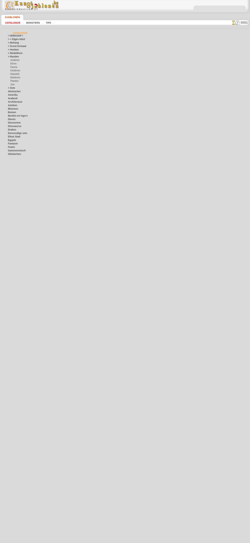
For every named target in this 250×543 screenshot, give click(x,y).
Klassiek (14, 74)
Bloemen (12, 109)
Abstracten (13, 92)
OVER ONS (107, 487)
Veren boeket (78, 375)
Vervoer (11, 325)
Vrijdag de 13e (14, 332)
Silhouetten (13, 290)
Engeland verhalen (19, 186)
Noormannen (14, 262)
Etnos (13, 64)
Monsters (30, 23)
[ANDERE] (15, 360)
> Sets (11, 88)
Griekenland (13, 158)
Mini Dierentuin (17, 203)
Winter (11, 342)
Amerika (12, 95)
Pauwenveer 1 (78, 350)
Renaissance (14, 283)
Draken (11, 130)
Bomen (11, 112)
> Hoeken (12, 50)
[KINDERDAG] (17, 370)
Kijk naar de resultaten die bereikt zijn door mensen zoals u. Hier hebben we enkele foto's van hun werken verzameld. (231, 178)
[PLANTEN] (15, 377)
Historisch (13, 165)
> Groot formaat (15, 46)
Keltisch (12, 231)
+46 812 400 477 (129, 495)
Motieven (14, 78)
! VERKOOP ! (14, 36)
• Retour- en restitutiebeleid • (125, 512)
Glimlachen (13, 154)
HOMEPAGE (92, 487)
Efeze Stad (13, 137)
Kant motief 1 (78, 273)
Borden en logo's (16, 116)
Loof (10, 252)
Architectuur (14, 102)
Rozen (11, 286)
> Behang (12, 43)
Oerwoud (12, 269)
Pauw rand (76, 324)
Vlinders (12, 328)
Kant (10, 227)
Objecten (12, 266)
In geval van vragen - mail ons (125, 518)
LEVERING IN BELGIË (143, 487)
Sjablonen (11, 17)
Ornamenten (14, 276)
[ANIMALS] (16, 363)
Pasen (13, 321)
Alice (12, 179)
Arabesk (12, 99)
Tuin (10, 304)
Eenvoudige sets (15, 133)
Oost (10, 273)
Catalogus (12, 23)
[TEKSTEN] (15, 384)
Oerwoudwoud (17, 210)
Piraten (13, 213)
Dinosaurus (13, 126)
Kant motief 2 (78, 299)
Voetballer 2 (77, 120)
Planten (14, 81)
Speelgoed (15, 217)
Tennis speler (77, 94)
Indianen (14, 193)
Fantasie (12, 144)
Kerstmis (14, 318)
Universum (13, 307)
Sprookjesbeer (17, 220)
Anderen (14, 60)
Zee (12, 85)
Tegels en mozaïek (16, 300)
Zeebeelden (13, 349)
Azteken (12, 106)
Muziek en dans (15, 259)
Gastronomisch (15, 151)
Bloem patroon (79, 222)
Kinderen (14, 71)
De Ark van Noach (19, 182)
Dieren (11, 119)
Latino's (12, 245)
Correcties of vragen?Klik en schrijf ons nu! (125, 475)
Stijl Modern (14, 297)
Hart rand (75, 427)
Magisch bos (16, 199)
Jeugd (10, 175)
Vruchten (12, 335)
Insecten (12, 172)
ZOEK (161, 487)
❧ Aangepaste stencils (19, 387)
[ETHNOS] (15, 366)
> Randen (12, 57)
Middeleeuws (14, 255)
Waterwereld (14, 339)
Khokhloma (13, 234)
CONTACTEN (122, 487)
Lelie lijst (75, 196)
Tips (44, 23)
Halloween (15, 314)
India (10, 168)
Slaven (11, 293)
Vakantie (12, 311)
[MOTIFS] (15, 373)
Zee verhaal (15, 224)
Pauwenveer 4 (78, 401)
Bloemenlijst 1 (78, 145)
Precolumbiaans (15, 280)
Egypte (11, 140)
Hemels (11, 161)
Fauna (13, 67)
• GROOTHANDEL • (17, 356)
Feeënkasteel (16, 189)
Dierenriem (13, 123)
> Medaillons (14, 53)
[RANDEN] (15, 380)
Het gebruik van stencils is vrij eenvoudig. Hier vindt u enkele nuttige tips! (231, 155)
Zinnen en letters (16, 353)
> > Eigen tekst (14, 39)
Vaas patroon (78, 247)
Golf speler (76, 68)
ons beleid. (173, 540)
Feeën (11, 147)
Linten (11, 248)
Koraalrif (12, 241)
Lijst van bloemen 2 (81, 171)
